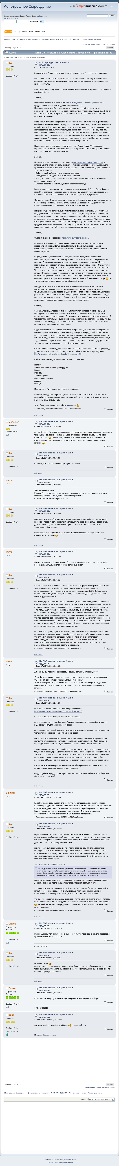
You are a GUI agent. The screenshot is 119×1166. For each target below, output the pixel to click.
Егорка (12, 923)
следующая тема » (107, 44)
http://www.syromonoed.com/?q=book (82, 103)
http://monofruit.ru (49, 1035)
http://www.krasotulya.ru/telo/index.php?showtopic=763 (58, 354)
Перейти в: (84, 1099)
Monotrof (14, 422)
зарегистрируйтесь (11, 18)
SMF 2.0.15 (49, 1160)
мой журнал (38, 415)
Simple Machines (70, 1160)
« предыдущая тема (91, 44)
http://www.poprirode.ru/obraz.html (88, 162)
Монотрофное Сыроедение (27, 7)
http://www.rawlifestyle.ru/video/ (75, 238)
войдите (40, 16)
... (19, 48)
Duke (11, 1015)
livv (10, 63)
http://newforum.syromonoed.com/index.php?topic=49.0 (58, 711)
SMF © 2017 (59, 1160)
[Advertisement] (59, 1060)
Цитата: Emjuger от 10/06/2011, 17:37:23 (50, 864)
